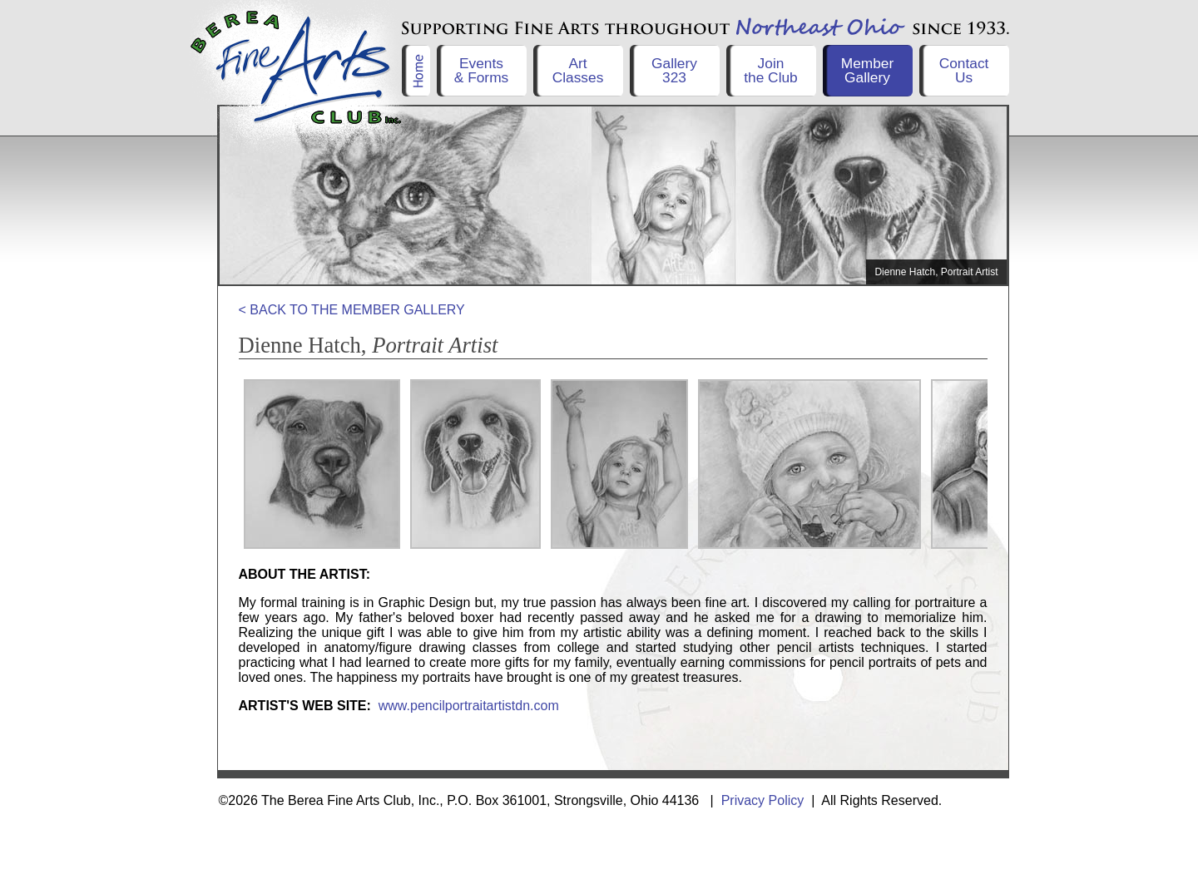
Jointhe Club (771, 70)
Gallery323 (674, 70)
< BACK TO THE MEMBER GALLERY (352, 310)
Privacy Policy (762, 800)
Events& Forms (481, 70)
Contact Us (964, 70)
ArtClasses (578, 70)
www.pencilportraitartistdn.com (469, 706)
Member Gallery (867, 70)
